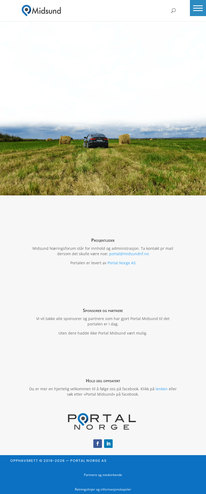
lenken (162, 388)
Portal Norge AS (122, 262)
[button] (198, 8)
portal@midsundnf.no (129, 253)
